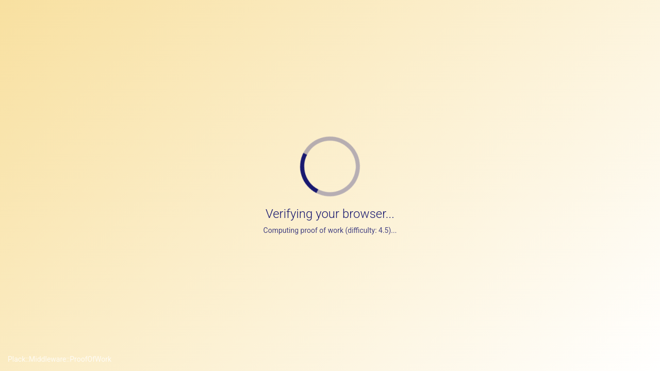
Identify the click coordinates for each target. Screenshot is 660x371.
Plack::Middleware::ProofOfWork (59, 359)
